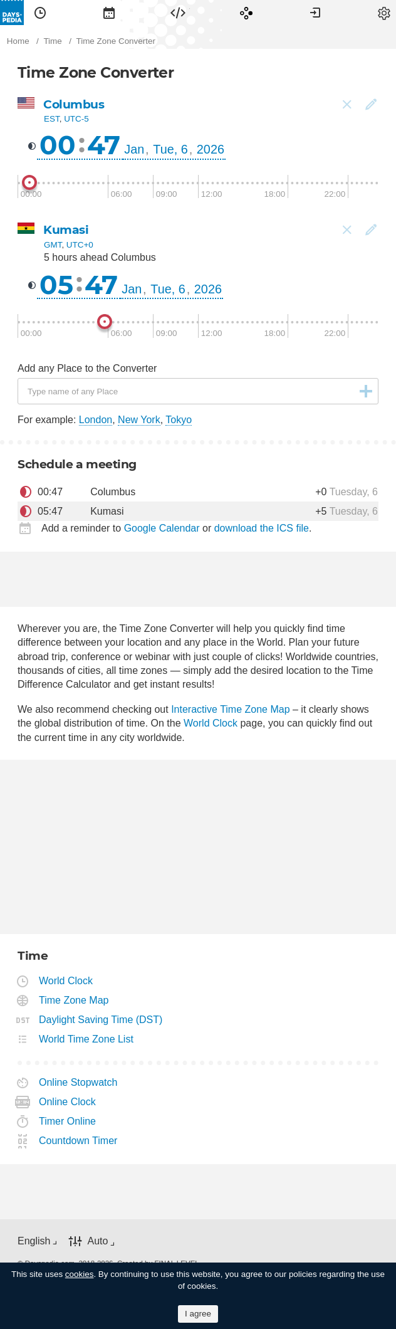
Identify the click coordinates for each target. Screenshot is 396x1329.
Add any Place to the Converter (87, 368)
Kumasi (65, 230)
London (95, 419)
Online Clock (67, 1101)
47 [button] (103, 145)
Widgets (178, 12)
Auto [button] (97, 1241)
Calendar (109, 12)
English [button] (34, 1241)
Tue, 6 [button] (170, 149)
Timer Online (67, 1121)
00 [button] (57, 145)
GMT (52, 245)
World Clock (210, 723)
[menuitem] (40, 12)
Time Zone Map (73, 1000)
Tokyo (178, 419)
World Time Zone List (86, 1039)
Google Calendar (162, 528)
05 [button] (56, 284)
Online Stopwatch (78, 1082)
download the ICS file (261, 528)
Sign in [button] (315, 12)
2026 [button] (210, 149)
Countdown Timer (78, 1140)
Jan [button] (134, 149)
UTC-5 (76, 118)
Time (40, 12)
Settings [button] (384, 12)
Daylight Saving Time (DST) (100, 1019)
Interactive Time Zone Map (230, 709)
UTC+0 (79, 245)
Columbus (73, 104)
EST (52, 118)
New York (139, 419)
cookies (79, 1274)
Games (246, 12)
